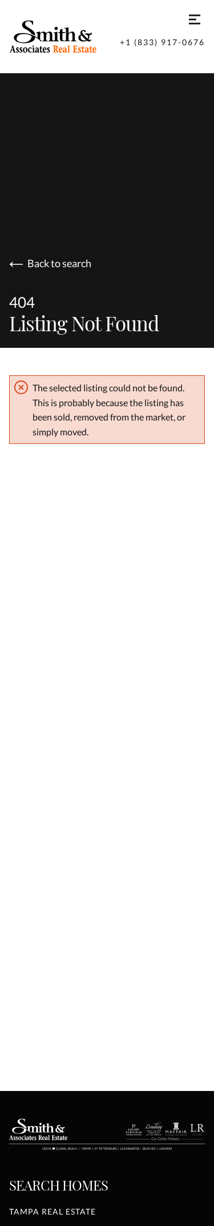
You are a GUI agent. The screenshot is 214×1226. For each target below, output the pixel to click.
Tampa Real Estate (52, 1211)
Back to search (50, 263)
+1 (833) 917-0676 (162, 42)
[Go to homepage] (64, 36)
